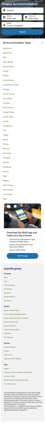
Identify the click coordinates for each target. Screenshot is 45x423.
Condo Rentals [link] (8, 80)
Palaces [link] (6, 144)
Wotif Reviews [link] (8, 337)
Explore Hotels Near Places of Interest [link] (16, 318)
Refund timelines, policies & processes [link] (16, 380)
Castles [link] (6, 71)
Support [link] (6, 368)
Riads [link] (5, 176)
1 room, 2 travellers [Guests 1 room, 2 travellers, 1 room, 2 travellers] (15, 26)
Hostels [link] (6, 121)
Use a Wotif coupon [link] (10, 384)
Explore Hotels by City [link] (11, 322)
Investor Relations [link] (9, 297)
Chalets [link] (6, 76)
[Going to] (22, 10)
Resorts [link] (6, 172)
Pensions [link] (6, 149)
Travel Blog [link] (7, 333)
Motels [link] (5, 140)
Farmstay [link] (6, 103)
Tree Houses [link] (7, 194)
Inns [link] (4, 130)
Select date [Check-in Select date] (11, 18)
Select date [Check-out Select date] (33, 18)
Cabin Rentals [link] (8, 62)
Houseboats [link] (7, 126)
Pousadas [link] (6, 158)
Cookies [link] (6, 351)
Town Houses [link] (8, 190)
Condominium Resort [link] (11, 85)
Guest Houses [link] (8, 108)
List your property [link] (9, 285)
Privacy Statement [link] (9, 347)
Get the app (22, 256)
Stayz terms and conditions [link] (12, 359)
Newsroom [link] (7, 293)
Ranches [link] (6, 162)
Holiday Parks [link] (8, 117)
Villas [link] (5, 199)
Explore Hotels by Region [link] (12, 310)
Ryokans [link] (6, 181)
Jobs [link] (5, 281)
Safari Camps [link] (8, 185)
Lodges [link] (5, 135)
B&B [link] (4, 57)
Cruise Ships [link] (7, 98)
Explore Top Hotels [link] (10, 326)
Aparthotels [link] (7, 48)
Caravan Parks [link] (8, 67)
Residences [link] (7, 167)
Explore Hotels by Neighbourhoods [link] (15, 314)
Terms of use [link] (8, 355)
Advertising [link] (7, 300)
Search (23, 32)
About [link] (6, 277)
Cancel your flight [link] (9, 376)
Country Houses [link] (9, 94)
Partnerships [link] (8, 289)
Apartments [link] (7, 53)
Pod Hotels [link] (7, 153)
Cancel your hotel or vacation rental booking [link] (18, 372)
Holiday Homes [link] (8, 112)
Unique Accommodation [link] (11, 329)
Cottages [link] (6, 89)
